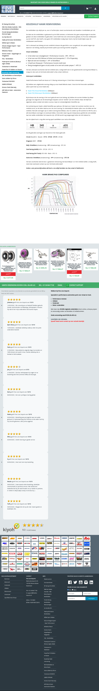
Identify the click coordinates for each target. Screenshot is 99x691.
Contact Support (74, 285)
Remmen (3, 16)
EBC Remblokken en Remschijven (12, 75)
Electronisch (37, 16)
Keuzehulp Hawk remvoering (10, 72)
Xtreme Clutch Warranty (9, 87)
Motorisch (11, 16)
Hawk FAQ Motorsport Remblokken (39, 93)
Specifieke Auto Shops (59, 16)
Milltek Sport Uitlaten (8, 43)
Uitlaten (28, 16)
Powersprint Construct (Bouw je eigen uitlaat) (11, 63)
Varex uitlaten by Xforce (9, 78)
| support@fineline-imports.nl (55, 13)
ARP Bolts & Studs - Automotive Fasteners (11, 91)
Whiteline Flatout (7, 51)
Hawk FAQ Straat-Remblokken (38, 91)
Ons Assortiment (48, 582)
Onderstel (20, 16)
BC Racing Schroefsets (8, 24)
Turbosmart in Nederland (9, 66)
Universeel (46, 16)
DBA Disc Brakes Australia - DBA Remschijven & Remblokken (11, 28)
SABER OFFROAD (7, 84)
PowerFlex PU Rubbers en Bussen (12, 69)
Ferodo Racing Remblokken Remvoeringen (10, 33)
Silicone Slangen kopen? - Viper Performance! (11, 47)
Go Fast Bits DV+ (7, 37)
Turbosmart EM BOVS (8, 81)
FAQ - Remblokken (7, 59)
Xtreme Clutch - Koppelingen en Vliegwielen (11, 55)
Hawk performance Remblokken (11, 40)
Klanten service (48, 579)
